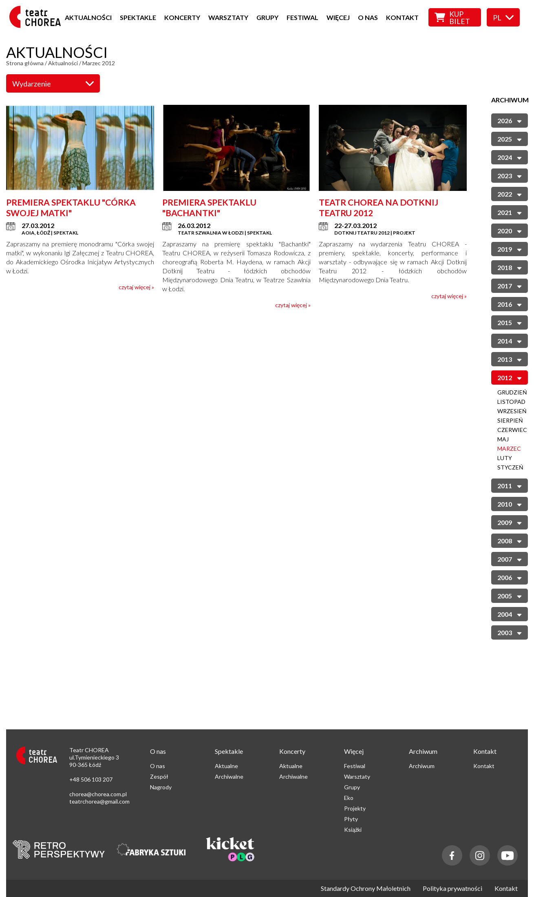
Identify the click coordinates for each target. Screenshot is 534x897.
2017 (509, 285)
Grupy (267, 17)
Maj (503, 439)
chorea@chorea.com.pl (98, 794)
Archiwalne (229, 776)
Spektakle (138, 17)
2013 (509, 358)
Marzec (509, 448)
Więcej (338, 17)
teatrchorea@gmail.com (99, 801)
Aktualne (226, 765)
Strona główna (25, 63)
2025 (509, 138)
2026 (509, 120)
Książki (353, 829)
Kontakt (402, 17)
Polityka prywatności (452, 888)
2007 (509, 558)
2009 (509, 522)
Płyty (351, 818)
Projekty (355, 808)
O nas (368, 17)
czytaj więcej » (136, 286)
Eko (348, 797)
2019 (509, 248)
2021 (509, 212)
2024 (509, 157)
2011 (509, 485)
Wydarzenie (53, 83)
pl (503, 17)
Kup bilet (452, 17)
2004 (509, 613)
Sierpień (510, 420)
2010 (509, 503)
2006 (509, 577)
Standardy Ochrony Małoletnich (365, 888)
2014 (509, 340)
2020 (509, 230)
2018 (509, 267)
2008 (509, 540)
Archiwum (422, 765)
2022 (509, 193)
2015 (509, 322)
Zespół (159, 776)
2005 (509, 595)
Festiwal (302, 17)
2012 (509, 377)
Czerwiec (512, 429)
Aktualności (88, 17)
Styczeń (510, 467)
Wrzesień (512, 411)
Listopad (511, 401)
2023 (509, 175)
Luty (504, 457)
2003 (509, 632)
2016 (509, 303)
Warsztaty (228, 17)
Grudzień (512, 392)
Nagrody (161, 787)
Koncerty (182, 17)
